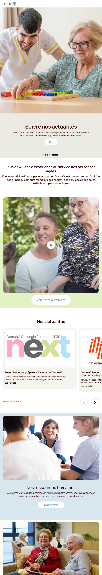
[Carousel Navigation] (89, 402)
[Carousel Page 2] (45, 155)
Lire (51, 142)
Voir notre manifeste (51, 300)
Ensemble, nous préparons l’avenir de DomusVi (34, 372)
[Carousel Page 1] (43, 155)
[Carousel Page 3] (47, 155)
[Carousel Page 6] (21, 401)
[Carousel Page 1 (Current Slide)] (6, 401)
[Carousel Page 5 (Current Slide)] (55, 155)
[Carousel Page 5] (18, 401)
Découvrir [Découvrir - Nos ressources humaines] (51, 505)
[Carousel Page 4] (49, 155)
